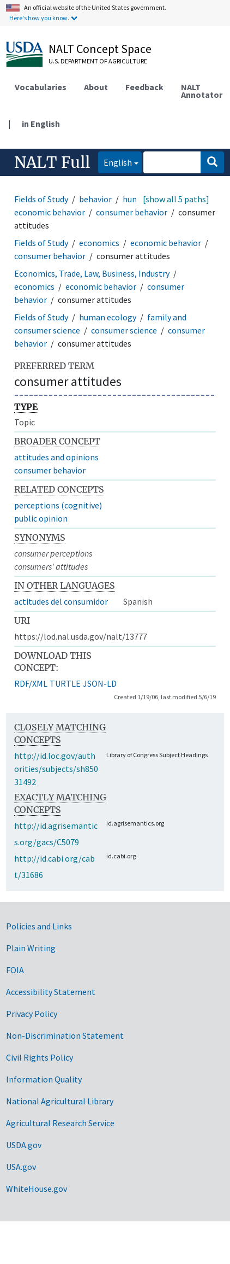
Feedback (144, 86)
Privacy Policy (31, 1013)
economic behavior (49, 212)
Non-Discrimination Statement (65, 1035)
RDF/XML (30, 683)
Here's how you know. (39, 18)
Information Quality (44, 1079)
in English (41, 123)
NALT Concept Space (100, 48)
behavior (95, 199)
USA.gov (21, 1166)
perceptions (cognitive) (58, 505)
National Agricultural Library (59, 1101)
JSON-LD (100, 683)
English (115, 161)
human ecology (107, 317)
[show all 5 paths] (176, 199)
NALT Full (52, 162)
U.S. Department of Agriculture (98, 61)
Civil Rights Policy (39, 1057)
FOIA (15, 969)
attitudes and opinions (56, 457)
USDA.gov (23, 1144)
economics (99, 242)
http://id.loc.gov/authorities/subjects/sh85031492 (56, 768)
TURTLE (65, 683)
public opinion (41, 518)
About (96, 86)
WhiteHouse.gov (36, 1188)
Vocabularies (40, 86)
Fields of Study (41, 199)
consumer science (124, 330)
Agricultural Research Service (60, 1122)
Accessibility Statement (50, 991)
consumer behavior (131, 212)
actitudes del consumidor (61, 601)
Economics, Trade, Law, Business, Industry (92, 273)
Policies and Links (39, 926)
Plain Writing (31, 948)
